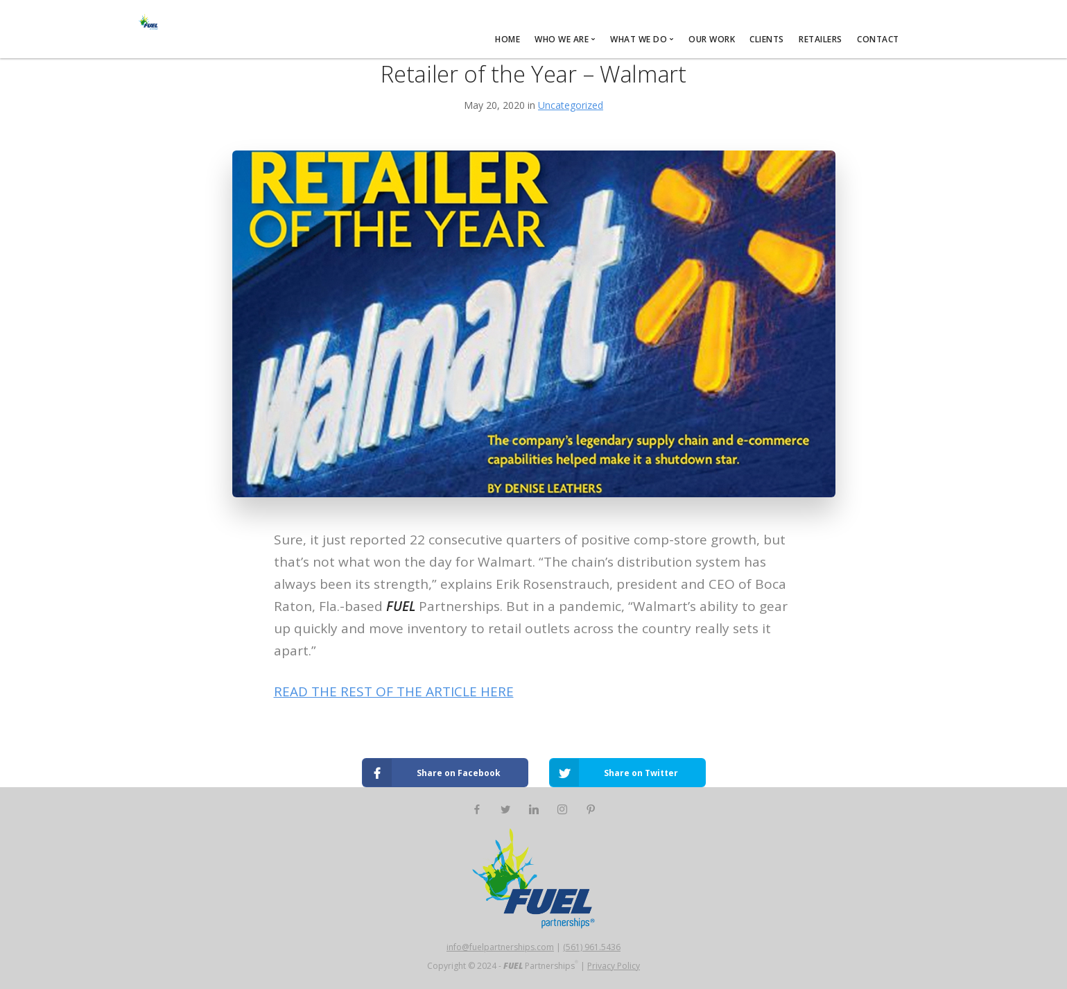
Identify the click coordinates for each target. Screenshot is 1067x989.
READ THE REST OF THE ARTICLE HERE (394, 691)
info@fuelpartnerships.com (500, 947)
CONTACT (878, 39)
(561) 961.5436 (592, 947)
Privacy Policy (613, 966)
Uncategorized (570, 105)
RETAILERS (820, 39)
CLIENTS (766, 39)
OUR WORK (711, 39)
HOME (507, 39)
